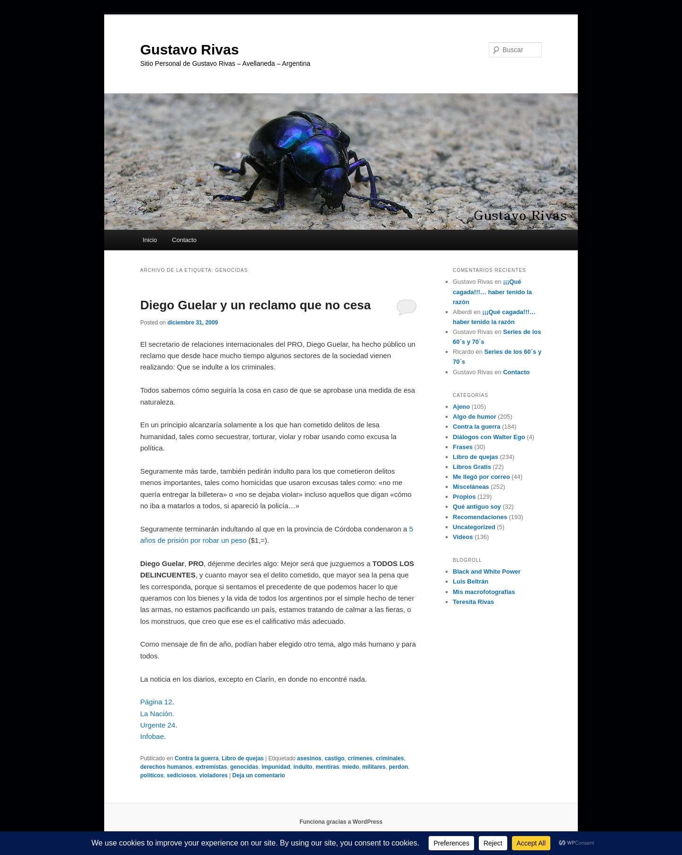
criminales (390, 758)
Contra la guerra (197, 758)
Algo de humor (474, 416)
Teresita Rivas (473, 601)
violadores (213, 775)
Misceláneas (471, 486)
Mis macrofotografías (484, 591)
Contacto (184, 239)
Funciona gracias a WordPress (340, 822)
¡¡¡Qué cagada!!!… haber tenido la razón (492, 291)
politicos (151, 775)
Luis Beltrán (470, 581)
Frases (463, 446)
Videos (463, 536)
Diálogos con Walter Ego (489, 437)
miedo (350, 767)
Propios (464, 496)
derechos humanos (166, 767)
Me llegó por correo (481, 476)
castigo (334, 758)
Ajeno (461, 406)
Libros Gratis (472, 466)
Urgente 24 (157, 725)
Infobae (152, 736)
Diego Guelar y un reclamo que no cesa (255, 305)
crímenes (360, 758)
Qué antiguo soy (477, 506)
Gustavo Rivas (189, 49)
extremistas (211, 767)
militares (374, 767)
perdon (398, 767)
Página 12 (156, 702)
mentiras (327, 767)
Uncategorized (474, 527)
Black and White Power (486, 571)
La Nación (156, 714)
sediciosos (181, 775)
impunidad (275, 767)
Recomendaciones (480, 517)
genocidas (244, 767)
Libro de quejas (243, 758)
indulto (302, 767)
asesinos (309, 758)
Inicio (150, 239)
